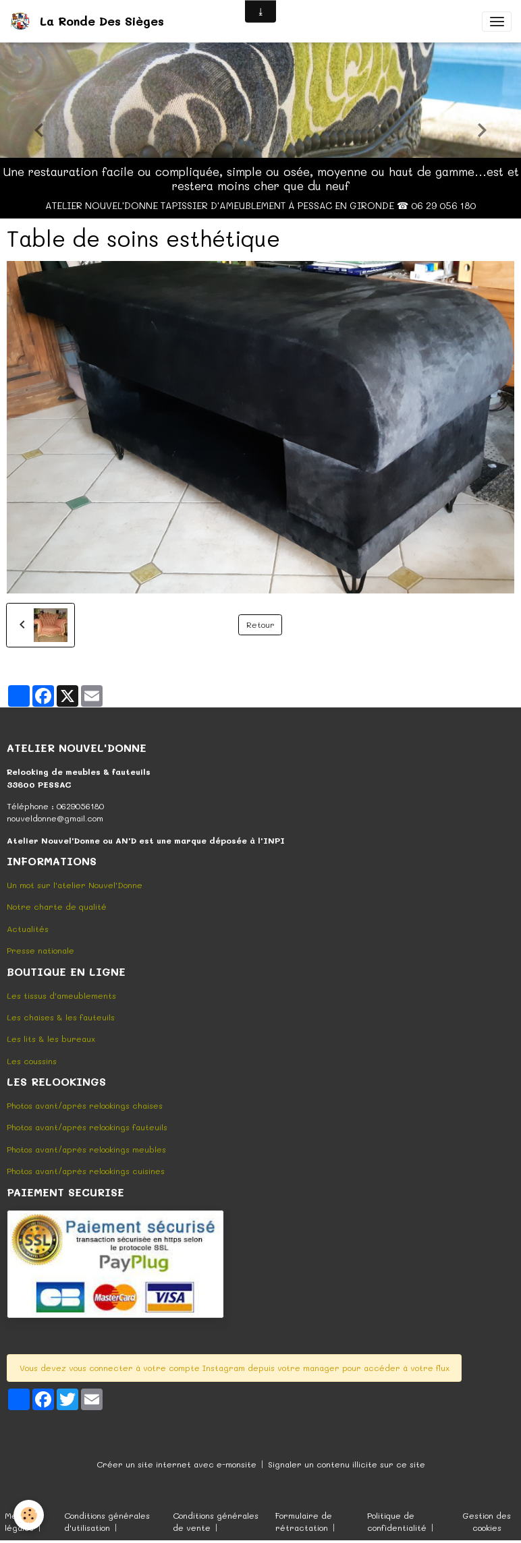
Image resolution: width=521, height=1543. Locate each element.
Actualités (28, 928)
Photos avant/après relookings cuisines (86, 1170)
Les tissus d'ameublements (61, 995)
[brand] (89, 21)
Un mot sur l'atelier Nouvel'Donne (74, 884)
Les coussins (32, 1060)
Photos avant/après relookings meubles (86, 1149)
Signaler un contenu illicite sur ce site (346, 1464)
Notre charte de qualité (57, 906)
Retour (260, 624)
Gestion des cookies (486, 1521)
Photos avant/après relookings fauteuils (87, 1127)
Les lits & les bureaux (51, 1038)
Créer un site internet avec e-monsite (176, 1464)
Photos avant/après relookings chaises (85, 1105)
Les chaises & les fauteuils (61, 1017)
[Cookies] (28, 1515)
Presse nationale (40, 950)
